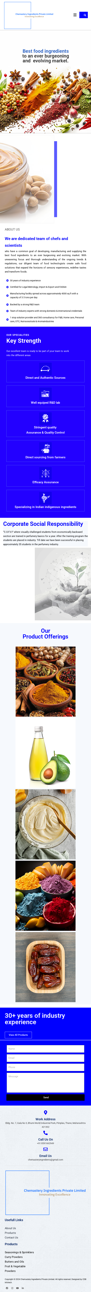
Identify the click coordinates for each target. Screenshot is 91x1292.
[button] (75, 15)
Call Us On (45, 1139)
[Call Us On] (45, 1133)
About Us (10, 1228)
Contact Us (11, 1237)
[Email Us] (45, 1149)
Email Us (45, 1156)
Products (10, 1232)
